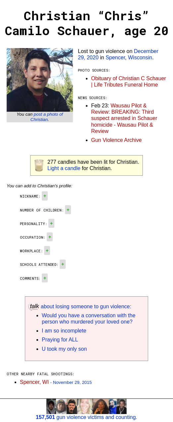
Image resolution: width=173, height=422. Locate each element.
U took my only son (64, 349)
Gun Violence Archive (116, 140)
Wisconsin (140, 57)
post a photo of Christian (46, 117)
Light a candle (64, 168)
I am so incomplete (64, 330)
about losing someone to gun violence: (80, 306)
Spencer (115, 57)
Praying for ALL (60, 339)
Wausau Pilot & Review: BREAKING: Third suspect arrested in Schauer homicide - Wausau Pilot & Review (124, 118)
